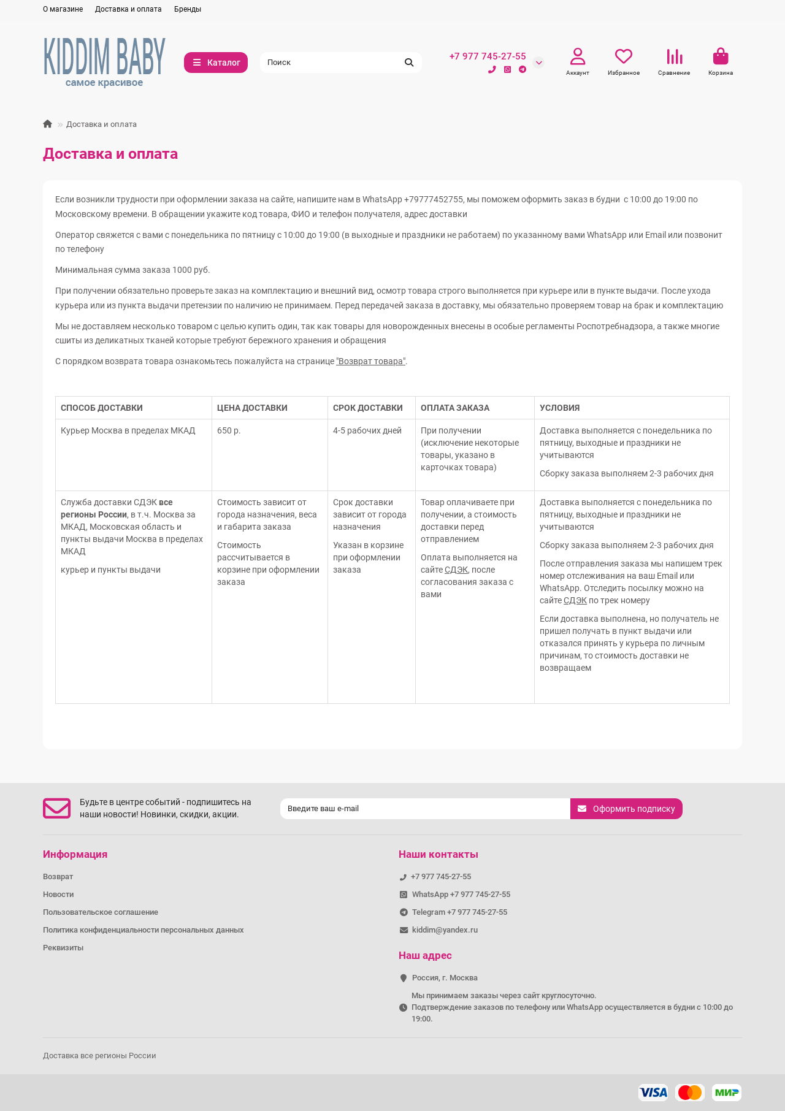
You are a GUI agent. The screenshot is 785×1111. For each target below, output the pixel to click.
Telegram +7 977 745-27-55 (459, 912)
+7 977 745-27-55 (488, 56)
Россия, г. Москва (445, 977)
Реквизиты (63, 947)
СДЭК (456, 570)
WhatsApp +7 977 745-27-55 (461, 894)
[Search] (341, 62)
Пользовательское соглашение (100, 912)
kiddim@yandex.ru (445, 929)
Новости (58, 894)
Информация (75, 854)
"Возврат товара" (370, 361)
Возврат (58, 876)
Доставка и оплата (128, 9)
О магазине (63, 9)
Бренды (187, 9)
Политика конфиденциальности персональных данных (143, 929)
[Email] (425, 808)
